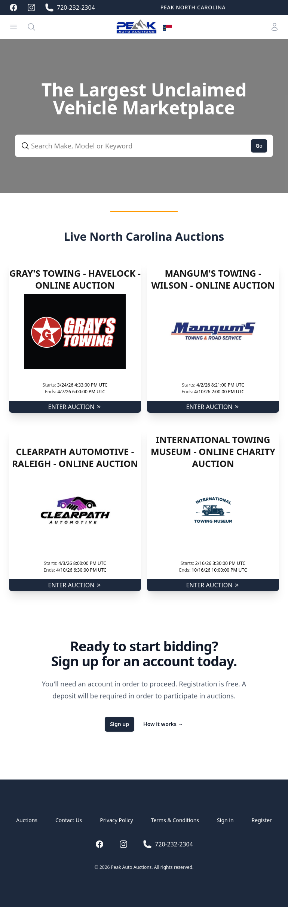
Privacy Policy (116, 820)
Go (259, 145)
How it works (163, 724)
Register (262, 820)
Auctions (26, 820)
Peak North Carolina (193, 7)
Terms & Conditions (175, 820)
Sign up (119, 724)
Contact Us (68, 820)
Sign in (225, 820)
